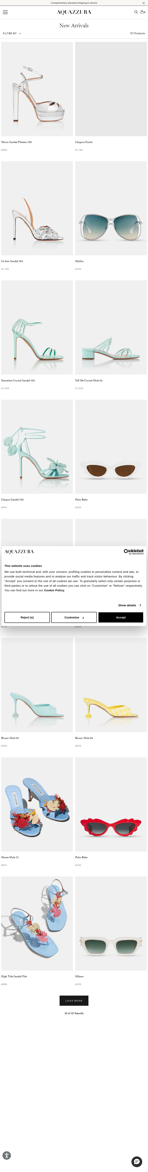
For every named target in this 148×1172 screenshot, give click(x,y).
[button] (143, 3)
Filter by (10, 33)
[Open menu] (5, 12)
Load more (74, 1000)
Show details (127, 605)
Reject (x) (27, 617)
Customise (74, 617)
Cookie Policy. (54, 590)
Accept (121, 617)
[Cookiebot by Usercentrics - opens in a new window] (127, 552)
